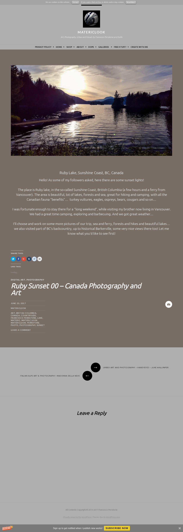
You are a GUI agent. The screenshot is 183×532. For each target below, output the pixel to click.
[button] (91, 528)
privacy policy (43, 47)
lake (39, 318)
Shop (69, 47)
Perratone (33, 322)
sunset (41, 325)
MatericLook (91, 32)
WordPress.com (113, 517)
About (80, 47)
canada (15, 315)
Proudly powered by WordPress (77, 517)
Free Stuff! (120, 47)
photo (14, 325)
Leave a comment (21, 330)
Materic (15, 320)
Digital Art (18, 279)
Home (59, 47)
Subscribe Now (117, 528)
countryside (28, 315)
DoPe (91, 47)
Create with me (139, 47)
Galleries (103, 47)
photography (27, 325)
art (13, 313)
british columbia (26, 313)
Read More (131, 2)
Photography (36, 279)
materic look (29, 320)
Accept (75, 2)
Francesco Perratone (23, 318)
